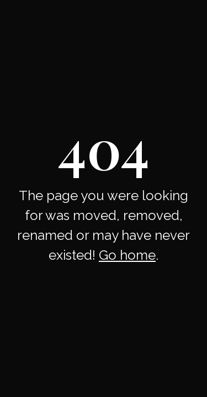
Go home (127, 255)
